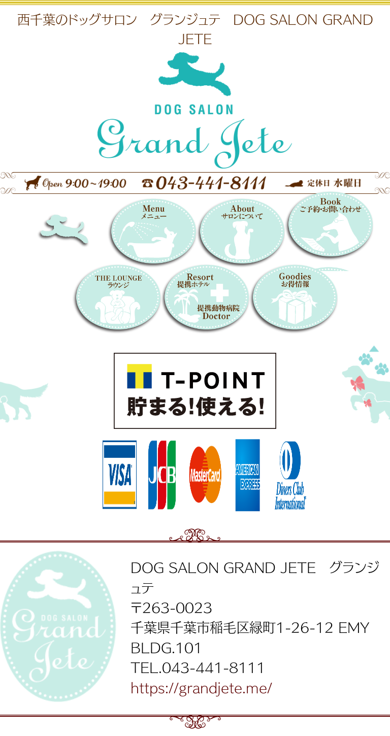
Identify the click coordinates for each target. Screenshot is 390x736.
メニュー (152, 234)
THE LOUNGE (117, 300)
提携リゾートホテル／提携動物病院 (205, 300)
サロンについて (241, 234)
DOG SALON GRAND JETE (81, 234)
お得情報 (293, 300)
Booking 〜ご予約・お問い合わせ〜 (329, 231)
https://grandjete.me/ (201, 687)
